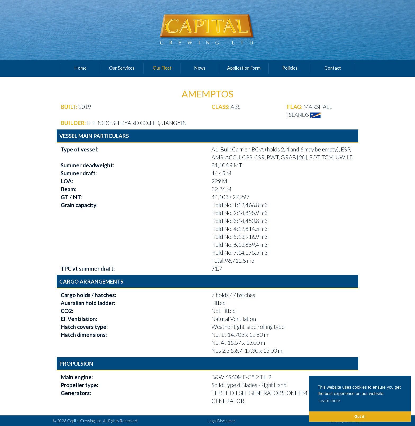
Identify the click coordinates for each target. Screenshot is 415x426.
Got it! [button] (360, 416)
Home (80, 68)
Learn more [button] (329, 400)
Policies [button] (289, 68)
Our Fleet (162, 68)
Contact (332, 68)
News (200, 68)
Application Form (244, 68)
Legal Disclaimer (221, 420)
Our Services (121, 68)
